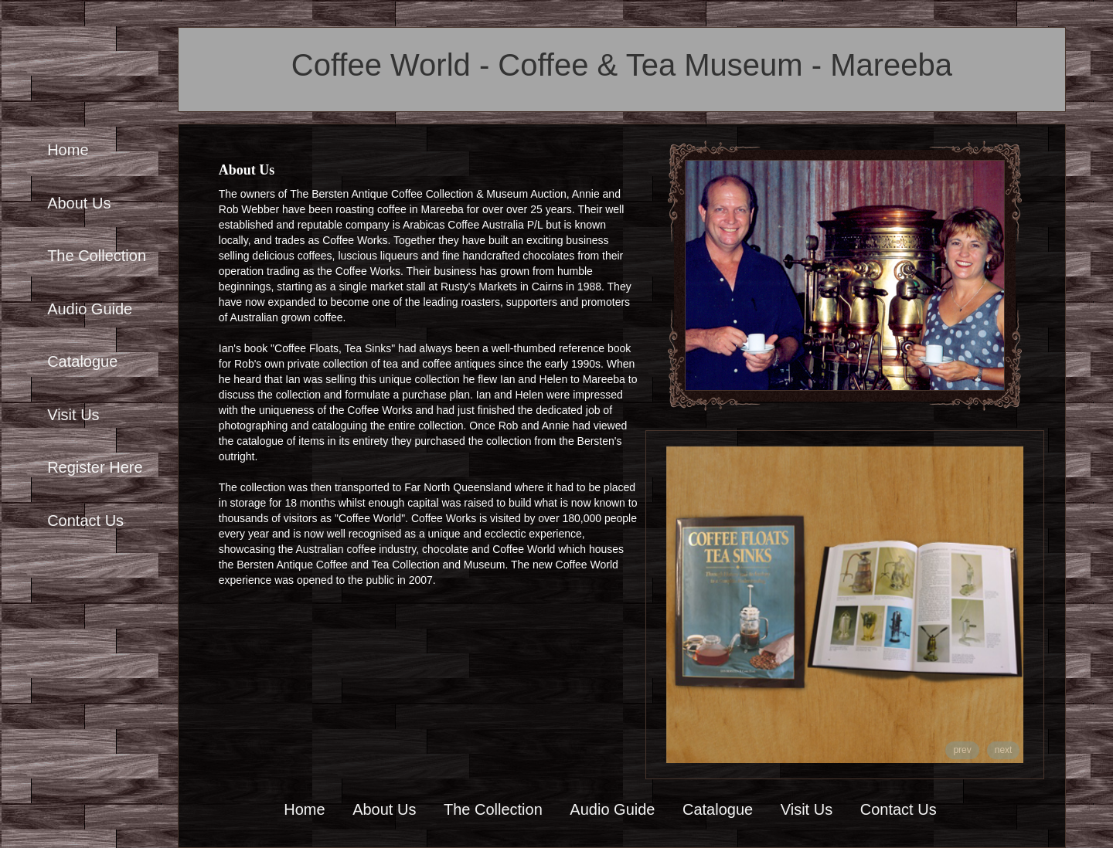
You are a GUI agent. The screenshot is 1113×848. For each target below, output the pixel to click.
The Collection (96, 255)
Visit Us (73, 414)
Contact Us (85, 520)
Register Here (94, 467)
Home (67, 149)
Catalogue (82, 361)
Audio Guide (89, 308)
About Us (79, 203)
